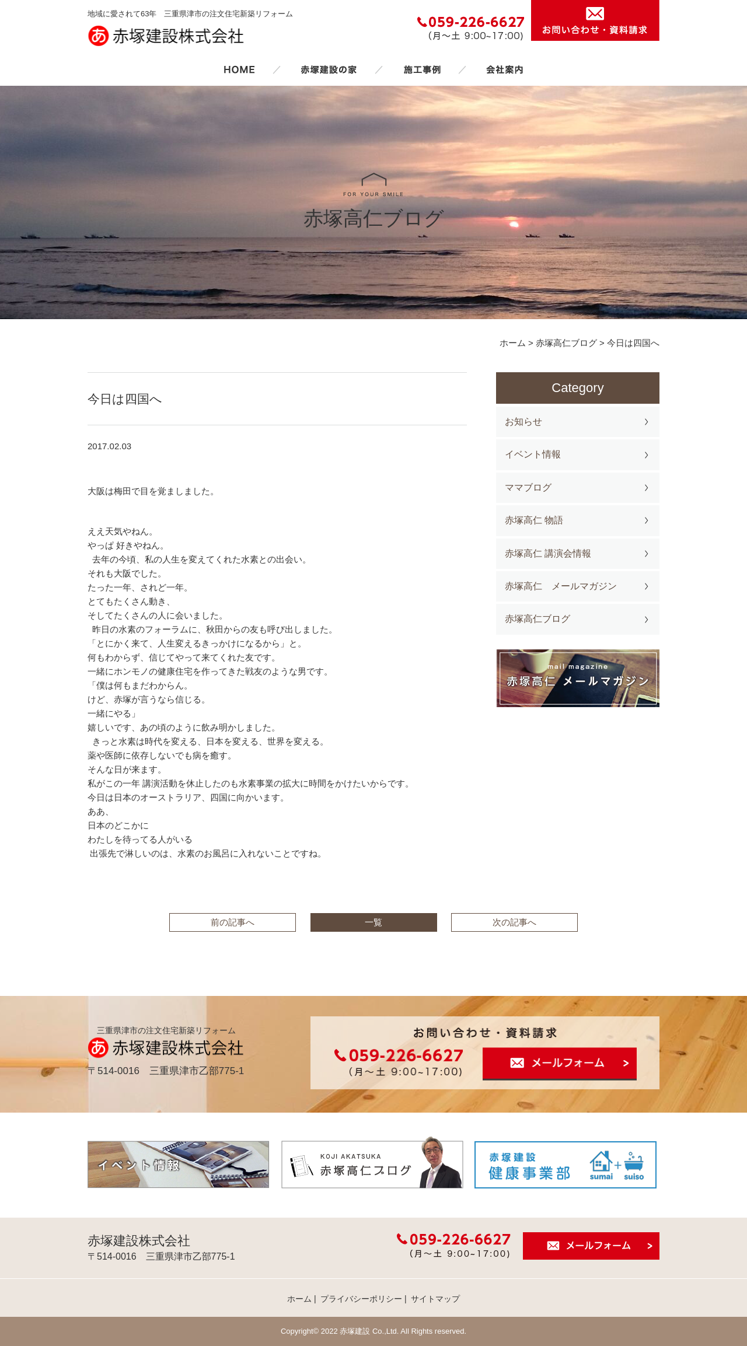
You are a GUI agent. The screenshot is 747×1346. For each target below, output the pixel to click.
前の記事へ (232, 922)
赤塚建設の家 (329, 69)
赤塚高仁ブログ (537, 619)
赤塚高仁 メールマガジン (561, 586)
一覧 (373, 922)
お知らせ (523, 421)
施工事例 (422, 69)
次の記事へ (514, 922)
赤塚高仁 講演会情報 (548, 553)
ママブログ (528, 487)
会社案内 (505, 69)
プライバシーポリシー (361, 1298)
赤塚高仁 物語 (534, 520)
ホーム (239, 69)
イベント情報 (533, 454)
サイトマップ (435, 1298)
